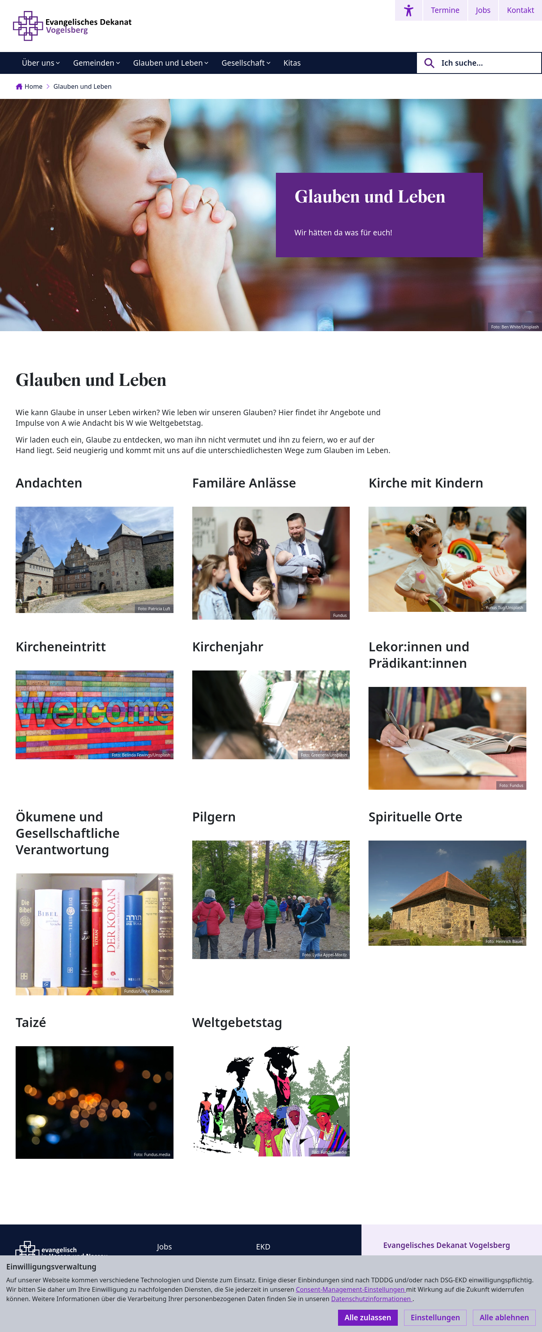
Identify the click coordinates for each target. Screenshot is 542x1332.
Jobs (483, 10)
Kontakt (520, 10)
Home (29, 86)
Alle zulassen (368, 1317)
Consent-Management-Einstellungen (351, 1289)
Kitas (292, 63)
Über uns (38, 63)
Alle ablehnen (504, 1317)
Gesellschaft (243, 63)
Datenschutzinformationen (371, 1298)
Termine (445, 10)
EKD (263, 1247)
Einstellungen (435, 1317)
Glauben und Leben (168, 63)
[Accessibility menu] (408, 10)
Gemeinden (93, 63)
